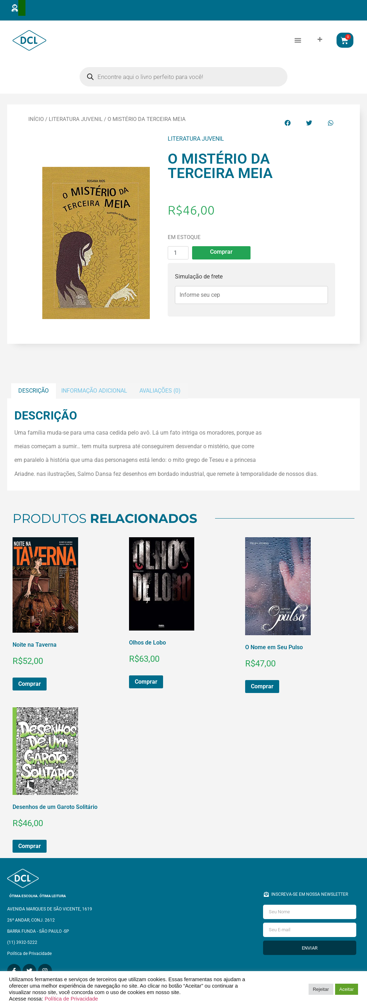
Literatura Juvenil (76, 123)
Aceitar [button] (346, 989)
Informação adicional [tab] (94, 394)
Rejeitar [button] (321, 989)
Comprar (221, 255)
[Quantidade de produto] (178, 256)
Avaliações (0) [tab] (160, 394)
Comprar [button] (29, 687)
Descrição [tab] (33, 394)
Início (36, 123)
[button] (297, 42)
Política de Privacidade (71, 999)
